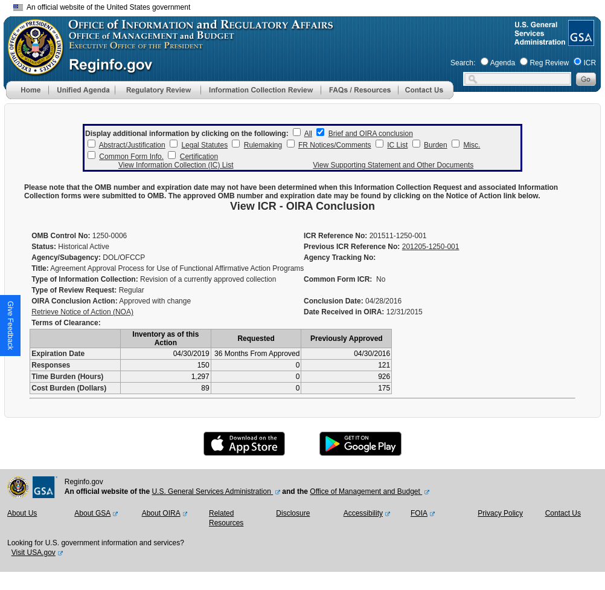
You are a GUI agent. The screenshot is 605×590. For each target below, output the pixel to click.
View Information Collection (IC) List (176, 165)
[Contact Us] (425, 96)
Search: (462, 63)
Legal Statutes (204, 145)
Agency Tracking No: (340, 257)
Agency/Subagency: (66, 257)
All (308, 133)
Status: (43, 246)
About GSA (92, 513)
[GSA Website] (580, 41)
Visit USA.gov (33, 552)
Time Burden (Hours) (67, 376)
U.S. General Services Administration (212, 491)
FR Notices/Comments (334, 145)
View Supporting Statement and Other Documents (393, 165)
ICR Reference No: (335, 236)
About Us (22, 513)
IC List (397, 145)
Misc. (471, 145)
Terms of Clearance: (66, 323)
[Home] (27, 96)
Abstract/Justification (132, 145)
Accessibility (363, 513)
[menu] (81, 90)
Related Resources (226, 518)
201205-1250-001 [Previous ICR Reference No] (430, 246)
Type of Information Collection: (84, 279)
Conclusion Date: (333, 301)
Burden (435, 145)
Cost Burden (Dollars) (68, 388)
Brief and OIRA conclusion (370, 133)
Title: (39, 268)
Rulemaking (263, 145)
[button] (81, 90)
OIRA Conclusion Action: (74, 301)
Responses (50, 365)
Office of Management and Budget (366, 491)
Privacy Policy (500, 513)
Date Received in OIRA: (345, 312)
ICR (589, 63)
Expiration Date (58, 353)
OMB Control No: (60, 236)
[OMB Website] (31, 69)
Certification (199, 156)
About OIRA (161, 513)
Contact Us (563, 513)
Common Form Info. (131, 156)
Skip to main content (309, 6)
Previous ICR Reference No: (352, 246)
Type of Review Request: (74, 290)
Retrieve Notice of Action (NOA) (82, 312)
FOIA (419, 513)
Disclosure (293, 513)
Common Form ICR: (338, 279)
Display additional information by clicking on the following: (187, 133)
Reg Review (549, 63)
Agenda (502, 63)
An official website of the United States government (101, 7)
